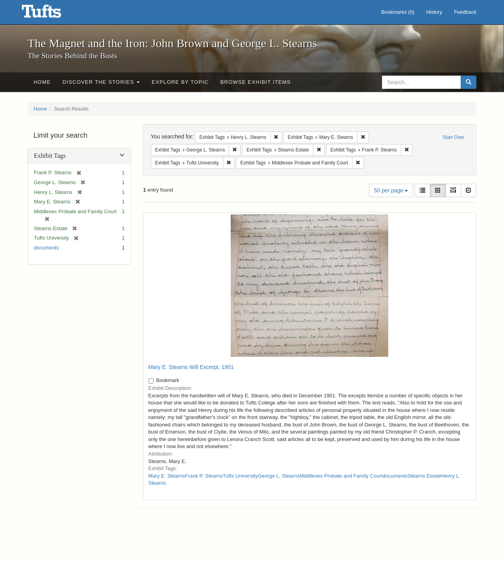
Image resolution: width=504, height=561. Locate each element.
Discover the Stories (101, 82)
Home (42, 82)
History (434, 12)
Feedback (465, 12)
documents (46, 248)
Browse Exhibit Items (255, 82)
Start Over (453, 137)
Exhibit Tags (50, 155)
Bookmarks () (398, 12)
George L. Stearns (279, 476)
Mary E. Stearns (166, 476)
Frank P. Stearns (204, 476)
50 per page (391, 190)
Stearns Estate (424, 476)
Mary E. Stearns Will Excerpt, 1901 (191, 367)
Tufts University (240, 476)
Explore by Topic (180, 82)
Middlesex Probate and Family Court (341, 476)
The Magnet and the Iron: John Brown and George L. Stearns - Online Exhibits (51, 14)
